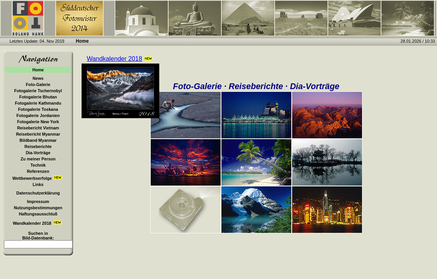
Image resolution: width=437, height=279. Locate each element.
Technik (37, 165)
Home (38, 69)
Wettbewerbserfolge (38, 178)
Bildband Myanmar (37, 140)
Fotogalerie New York (38, 121)
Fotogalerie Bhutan (38, 97)
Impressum (38, 201)
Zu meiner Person (38, 159)
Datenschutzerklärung (38, 193)
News (38, 78)
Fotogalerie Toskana (38, 109)
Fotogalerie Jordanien (37, 115)
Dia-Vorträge (38, 152)
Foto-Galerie (38, 84)
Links (38, 184)
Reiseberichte (38, 146)
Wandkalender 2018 (38, 223)
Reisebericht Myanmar (38, 134)
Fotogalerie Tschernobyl (38, 90)
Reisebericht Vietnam (38, 128)
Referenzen (38, 171)
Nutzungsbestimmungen (38, 207)
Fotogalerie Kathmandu (38, 103)
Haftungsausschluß (38, 214)
